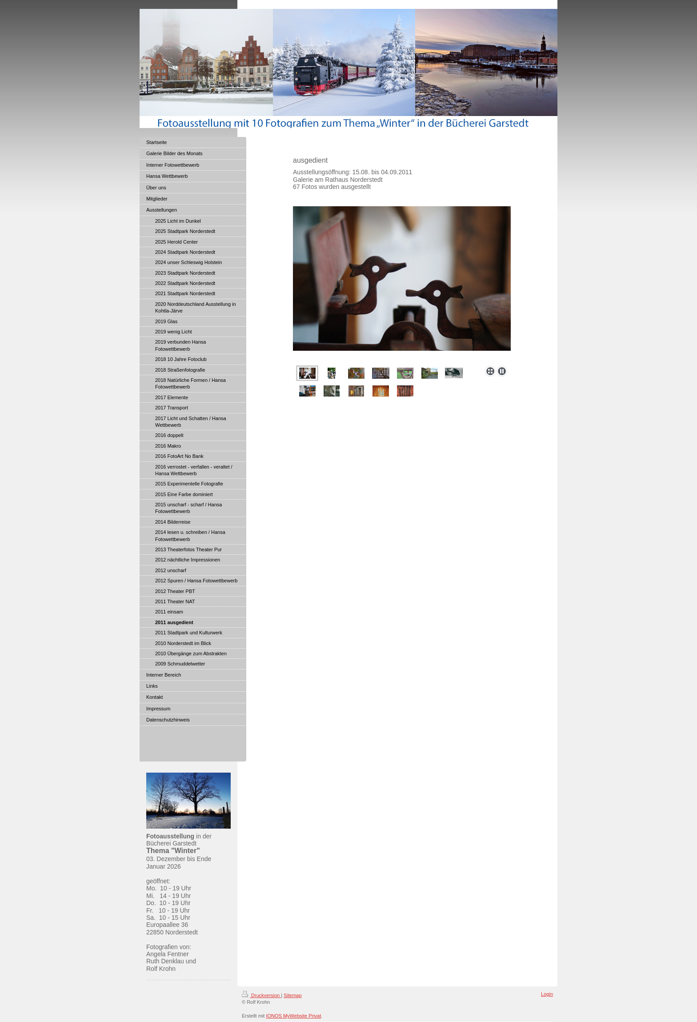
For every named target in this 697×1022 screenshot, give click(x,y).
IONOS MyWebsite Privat (293, 1015)
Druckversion (261, 995)
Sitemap (292, 995)
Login (547, 994)
